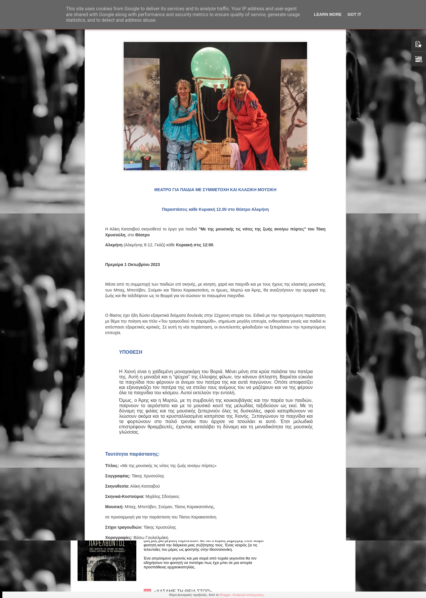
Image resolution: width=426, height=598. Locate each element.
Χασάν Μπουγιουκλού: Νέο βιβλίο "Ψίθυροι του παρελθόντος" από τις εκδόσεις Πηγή (203, 527)
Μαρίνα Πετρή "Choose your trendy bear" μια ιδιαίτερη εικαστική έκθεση (200, 461)
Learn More (328, 14)
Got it (354, 14)
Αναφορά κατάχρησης (248, 595)
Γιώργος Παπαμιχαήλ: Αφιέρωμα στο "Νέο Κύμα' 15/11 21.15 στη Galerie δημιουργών (204, 394)
